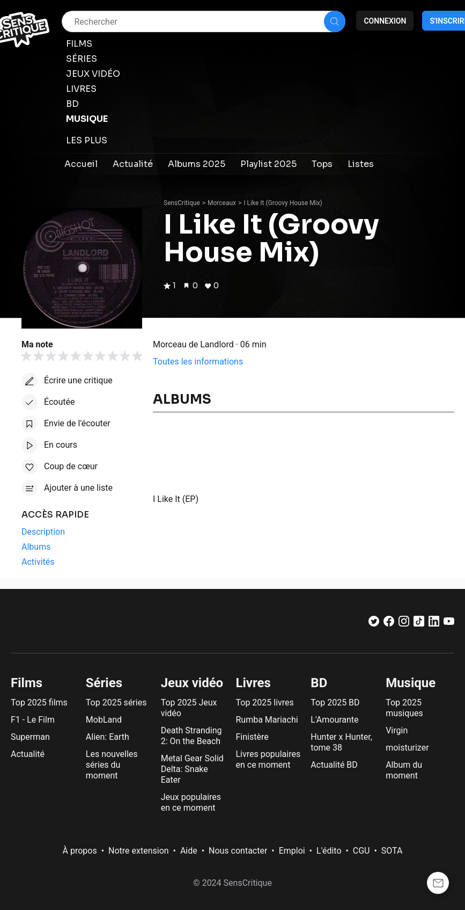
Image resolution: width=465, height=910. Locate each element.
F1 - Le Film (33, 720)
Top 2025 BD (335, 702)
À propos (80, 851)
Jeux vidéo (192, 682)
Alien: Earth (107, 737)
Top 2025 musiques (404, 707)
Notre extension (138, 851)
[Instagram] (403, 623)
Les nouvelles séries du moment (112, 765)
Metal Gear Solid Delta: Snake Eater (192, 769)
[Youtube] (449, 623)
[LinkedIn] (434, 623)
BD (319, 682)
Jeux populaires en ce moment (191, 802)
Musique (411, 682)
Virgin (397, 730)
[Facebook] (388, 623)
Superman (30, 737)
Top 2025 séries (116, 702)
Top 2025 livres (265, 702)
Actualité (28, 754)
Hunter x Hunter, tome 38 (341, 742)
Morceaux (222, 203)
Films (26, 682)
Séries (104, 682)
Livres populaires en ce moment (268, 759)
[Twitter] (373, 623)
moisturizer (407, 747)
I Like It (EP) (175, 499)
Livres (253, 682)
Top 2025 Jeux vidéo (189, 707)
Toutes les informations (198, 361)
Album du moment (404, 770)
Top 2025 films (39, 702)
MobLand (104, 720)
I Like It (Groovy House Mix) (282, 203)
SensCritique (182, 203)
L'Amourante (334, 720)
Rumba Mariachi (267, 720)
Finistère (252, 737)
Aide (188, 851)
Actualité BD (334, 765)
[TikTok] (419, 623)
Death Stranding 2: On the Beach (191, 735)
